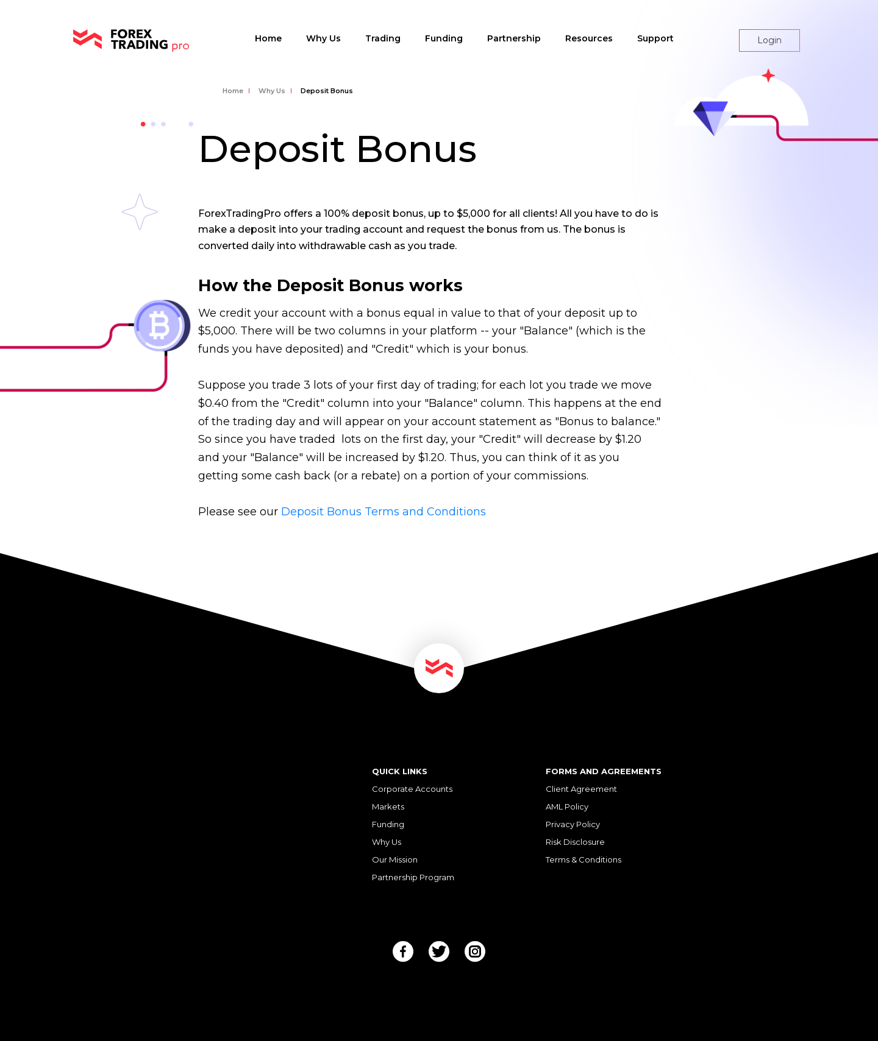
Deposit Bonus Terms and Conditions (383, 511)
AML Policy (567, 806)
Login (769, 40)
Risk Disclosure (575, 842)
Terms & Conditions (583, 859)
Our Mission (395, 859)
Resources (589, 38)
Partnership (514, 38)
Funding (444, 38)
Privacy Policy (573, 824)
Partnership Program (413, 877)
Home (268, 38)
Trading (383, 38)
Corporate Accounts (412, 789)
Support (655, 38)
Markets (388, 806)
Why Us (323, 38)
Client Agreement (581, 789)
